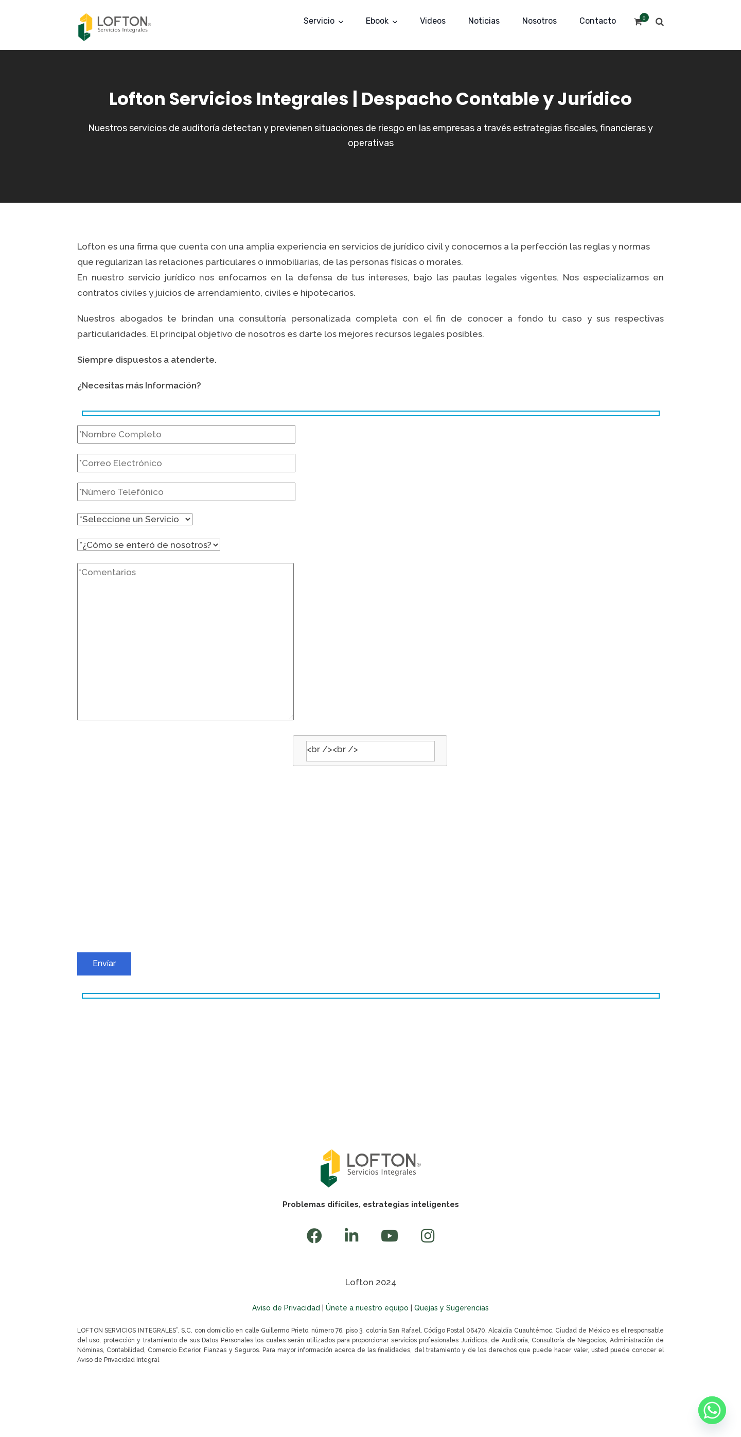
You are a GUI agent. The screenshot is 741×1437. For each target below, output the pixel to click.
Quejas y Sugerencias (451, 1308)
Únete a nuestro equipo (367, 1308)
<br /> (370, 843)
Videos (433, 21)
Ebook (377, 21)
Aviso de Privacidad (286, 1308)
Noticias (484, 21)
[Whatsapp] (712, 1410)
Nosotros (539, 21)
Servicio (319, 21)
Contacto (597, 21)
